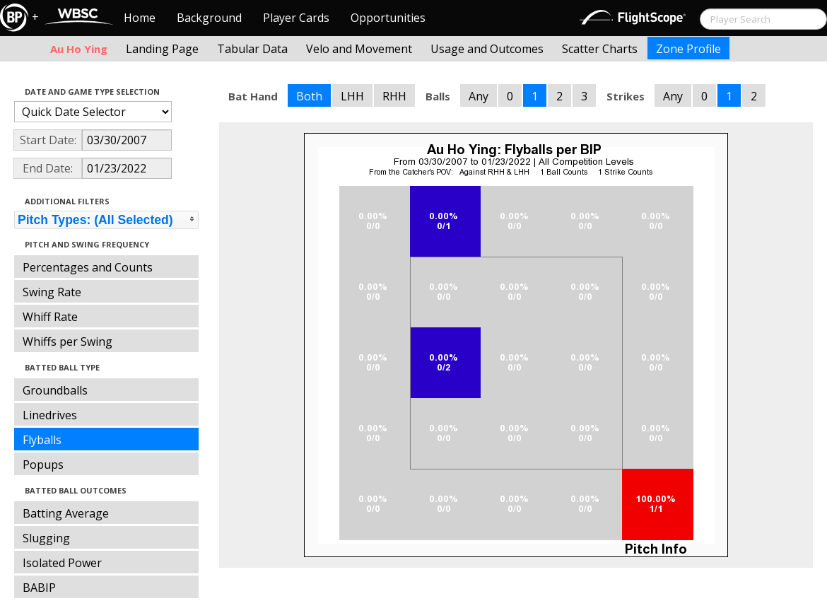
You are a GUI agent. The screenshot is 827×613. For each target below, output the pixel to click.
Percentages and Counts (88, 267)
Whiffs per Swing (67, 341)
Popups (43, 464)
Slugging (46, 538)
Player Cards (296, 17)
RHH (394, 96)
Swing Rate (52, 292)
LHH (352, 96)
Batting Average (66, 513)
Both (309, 96)
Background (209, 17)
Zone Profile (688, 49)
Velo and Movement (359, 49)
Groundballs (55, 390)
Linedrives (50, 415)
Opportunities (388, 17)
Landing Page (162, 49)
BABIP (39, 587)
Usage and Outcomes (487, 49)
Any (478, 96)
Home (140, 17)
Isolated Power (62, 563)
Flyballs (42, 440)
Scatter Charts (600, 49)
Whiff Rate (50, 317)
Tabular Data (252, 49)
